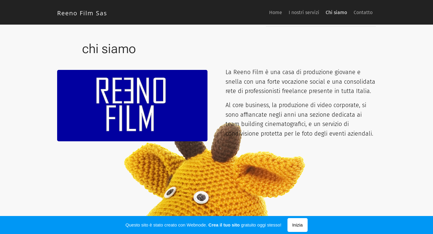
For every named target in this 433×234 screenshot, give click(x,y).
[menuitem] (260, 12)
